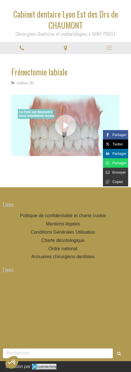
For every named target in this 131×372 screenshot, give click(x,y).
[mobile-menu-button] (109, 48)
